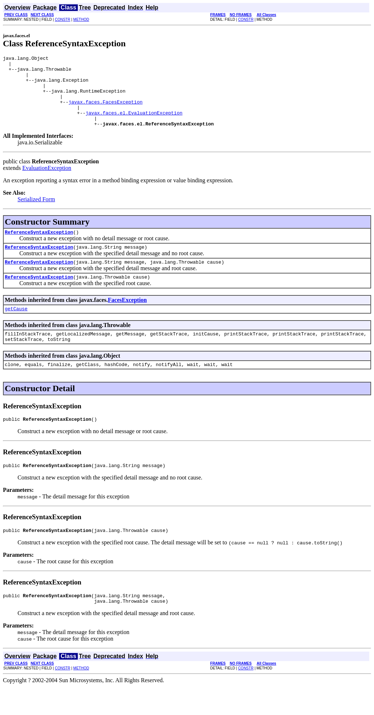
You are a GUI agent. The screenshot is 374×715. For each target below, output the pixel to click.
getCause (16, 328)
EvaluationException (46, 182)
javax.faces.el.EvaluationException (133, 124)
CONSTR (62, 20)
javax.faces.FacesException (105, 111)
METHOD (81, 20)
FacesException (127, 318)
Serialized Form (36, 213)
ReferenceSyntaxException (39, 247)
